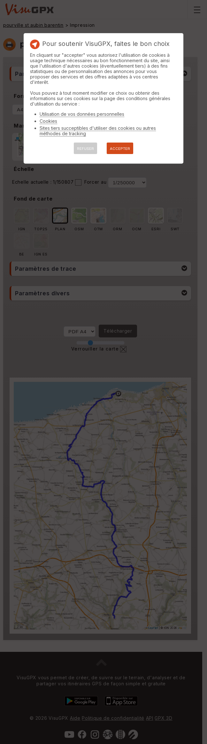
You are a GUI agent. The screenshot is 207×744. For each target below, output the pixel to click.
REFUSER (85, 148)
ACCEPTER (120, 148)
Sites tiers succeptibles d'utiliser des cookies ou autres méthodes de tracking (98, 130)
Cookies (48, 121)
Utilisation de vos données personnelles (82, 114)
